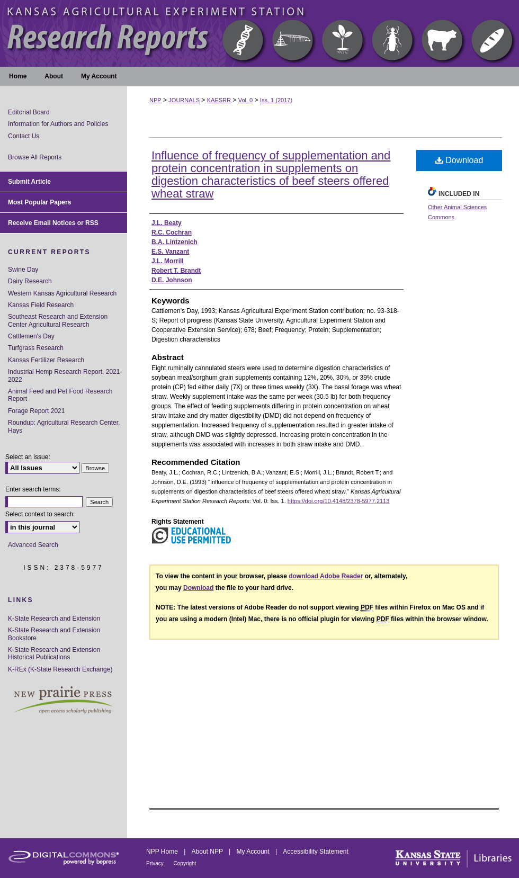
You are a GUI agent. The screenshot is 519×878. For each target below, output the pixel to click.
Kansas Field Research (41, 305)
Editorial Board (29, 112)
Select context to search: (40, 514)
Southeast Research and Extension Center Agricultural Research (58, 320)
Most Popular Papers (39, 202)
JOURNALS (184, 100)
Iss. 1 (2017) (276, 100)
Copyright (185, 863)
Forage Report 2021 (36, 411)
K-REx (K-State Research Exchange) (60, 669)
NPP (155, 100)
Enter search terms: (33, 489)
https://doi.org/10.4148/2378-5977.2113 (339, 501)
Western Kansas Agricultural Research (62, 293)
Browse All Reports (34, 157)
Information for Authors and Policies (58, 124)
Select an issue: (27, 457)
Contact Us (23, 136)
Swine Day (23, 269)
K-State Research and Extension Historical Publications (54, 653)
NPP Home (163, 851)
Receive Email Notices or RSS (53, 223)
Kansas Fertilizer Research (46, 360)
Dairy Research (30, 281)
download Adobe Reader (326, 576)
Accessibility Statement (315, 851)
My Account (254, 851)
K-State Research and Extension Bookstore (54, 633)
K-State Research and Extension (54, 618)
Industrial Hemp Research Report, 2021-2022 (65, 375)
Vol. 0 (245, 100)
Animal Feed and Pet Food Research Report (60, 395)
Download (459, 160)
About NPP (208, 851)
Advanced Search (33, 545)
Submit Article (29, 181)
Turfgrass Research (36, 348)
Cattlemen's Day (31, 336)
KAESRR (219, 100)
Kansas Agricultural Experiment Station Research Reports (259, 33)
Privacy (155, 863)
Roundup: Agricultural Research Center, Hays (64, 426)
